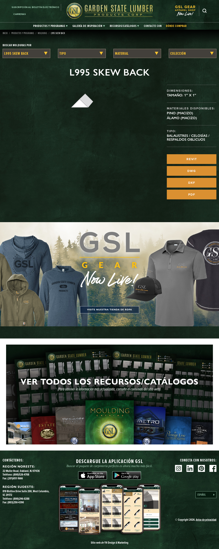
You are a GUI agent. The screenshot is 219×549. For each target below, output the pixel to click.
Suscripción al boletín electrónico (35, 7)
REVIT (191, 159)
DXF (191, 182)
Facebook (212, 468)
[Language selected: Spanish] (206, 494)
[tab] (50, 26)
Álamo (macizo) (182, 118)
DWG (191, 171)
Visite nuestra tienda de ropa (109, 309)
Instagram (178, 468)
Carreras (19, 14)
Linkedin (189, 468)
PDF (191, 194)
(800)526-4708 (21, 474)
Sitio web (109, 542)
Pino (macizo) (180, 113)
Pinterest (201, 468)
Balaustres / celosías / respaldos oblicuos (188, 138)
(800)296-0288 (21, 498)
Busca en (204, 11)
